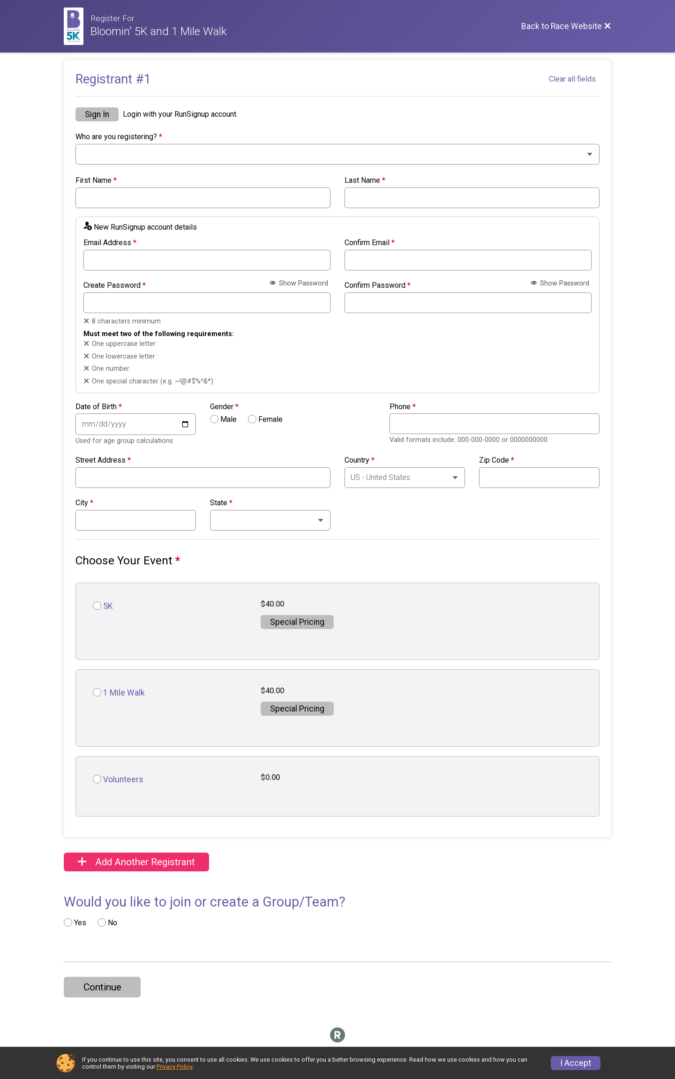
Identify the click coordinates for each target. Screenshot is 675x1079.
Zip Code (496, 460)
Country (360, 460)
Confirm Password (378, 285)
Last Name (365, 180)
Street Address (103, 460)
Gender (224, 407)
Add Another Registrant (136, 862)
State (221, 503)
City (84, 503)
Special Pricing (297, 622)
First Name (96, 180)
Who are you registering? (118, 137)
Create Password (114, 285)
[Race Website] (77, 26)
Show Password (299, 283)
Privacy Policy (174, 1066)
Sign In (97, 114)
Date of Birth (98, 407)
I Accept (575, 1063)
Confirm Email (370, 243)
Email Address (109, 243)
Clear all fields (572, 79)
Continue (102, 987)
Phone (403, 407)
